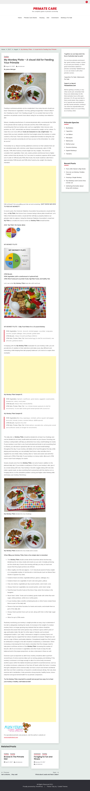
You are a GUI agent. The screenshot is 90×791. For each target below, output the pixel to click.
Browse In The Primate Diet (14, 758)
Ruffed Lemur (70, 144)
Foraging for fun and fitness (43, 758)
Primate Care (45, 8)
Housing (41, 17)
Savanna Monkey (71, 147)
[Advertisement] (45, 33)
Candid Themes (63, 786)
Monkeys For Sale (66, 17)
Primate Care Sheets (30, 17)
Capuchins (69, 131)
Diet (48, 17)
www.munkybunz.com (11, 737)
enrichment (37, 753)
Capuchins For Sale (70, 77)
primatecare (21, 66)
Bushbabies (69, 128)
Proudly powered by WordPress (33, 786)
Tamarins (69, 154)
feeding (6, 56)
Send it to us (81, 68)
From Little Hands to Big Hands (76, 169)
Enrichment (55, 17)
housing (12, 753)
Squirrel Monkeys (71, 150)
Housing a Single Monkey (74, 177)
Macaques (69, 137)
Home (20, 17)
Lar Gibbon (69, 134)
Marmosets (69, 141)
